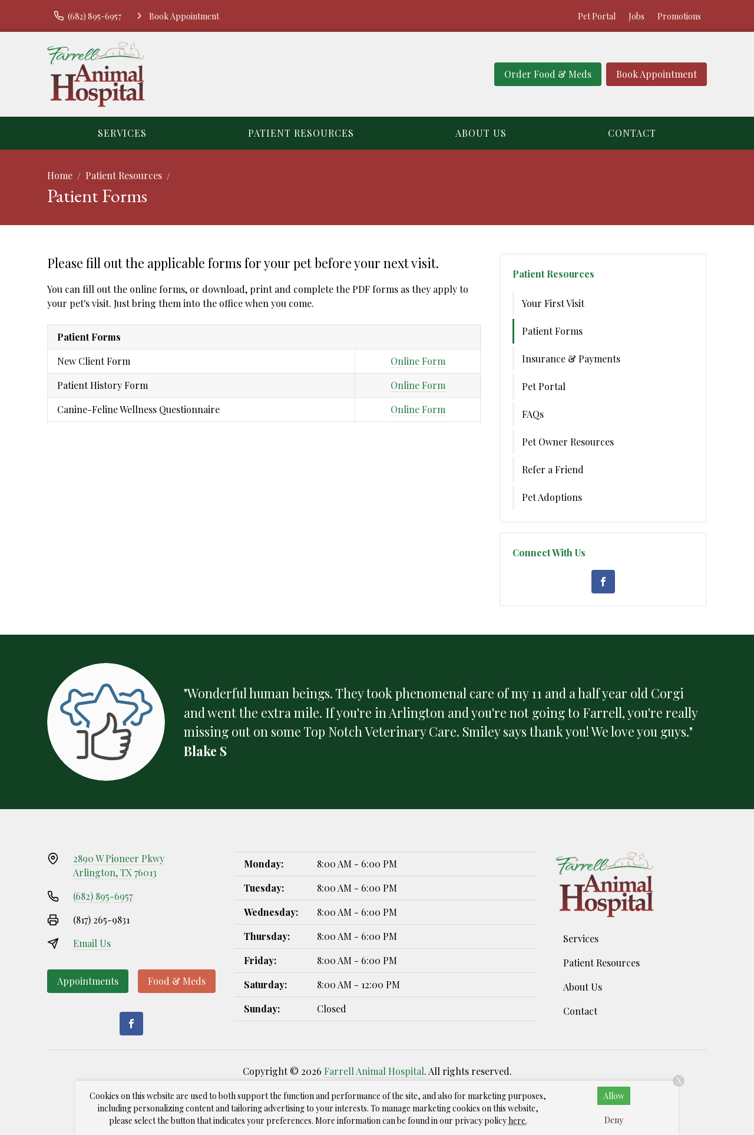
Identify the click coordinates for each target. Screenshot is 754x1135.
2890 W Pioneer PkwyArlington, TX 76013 (118, 865)
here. (517, 1120)
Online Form (418, 361)
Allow (613, 1095)
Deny (613, 1120)
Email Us (92, 943)
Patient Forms (552, 331)
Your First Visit (553, 303)
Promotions (679, 16)
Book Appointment (656, 74)
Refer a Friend (553, 469)
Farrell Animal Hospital (374, 1071)
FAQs (533, 414)
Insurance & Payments (571, 358)
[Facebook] (603, 581)
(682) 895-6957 (103, 896)
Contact (632, 133)
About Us (481, 133)
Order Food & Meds (547, 74)
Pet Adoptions (552, 497)
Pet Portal (597, 16)
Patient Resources (301, 133)
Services (122, 133)
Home (59, 175)
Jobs (636, 16)
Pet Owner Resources (568, 441)
